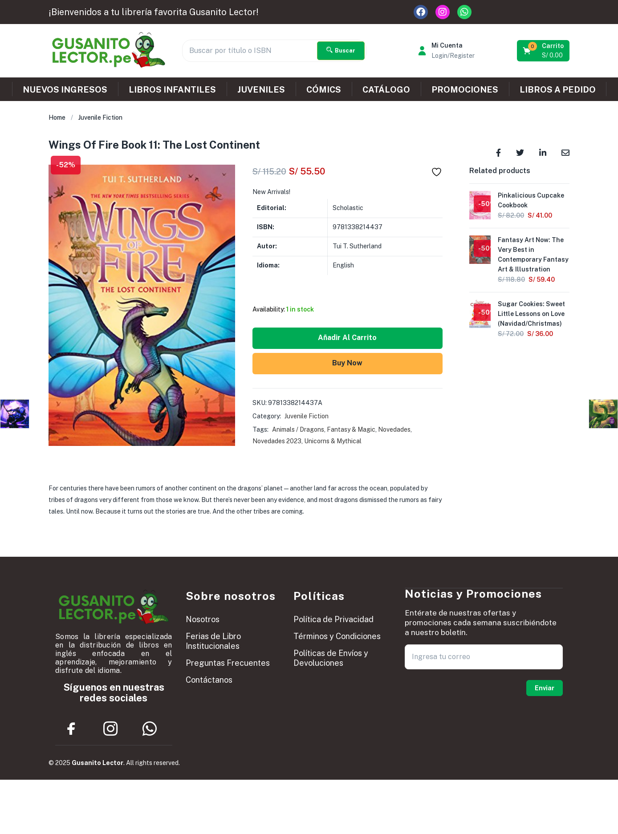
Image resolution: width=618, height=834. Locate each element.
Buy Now (347, 363)
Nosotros (203, 619)
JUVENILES (261, 89)
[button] (543, 50)
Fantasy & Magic (351, 429)
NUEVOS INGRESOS (65, 89)
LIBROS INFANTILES (172, 89)
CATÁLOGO (386, 89)
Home (57, 117)
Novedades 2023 (276, 441)
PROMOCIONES (464, 89)
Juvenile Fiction (100, 117)
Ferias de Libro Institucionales (213, 641)
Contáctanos (209, 679)
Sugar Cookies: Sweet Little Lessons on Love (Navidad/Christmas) (531, 313)
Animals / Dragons (298, 429)
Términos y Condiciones (337, 636)
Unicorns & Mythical (333, 441)
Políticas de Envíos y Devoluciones (330, 658)
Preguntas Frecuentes (228, 663)
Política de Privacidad (333, 619)
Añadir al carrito (347, 337)
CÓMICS (323, 89)
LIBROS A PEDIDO (558, 89)
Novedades (394, 429)
